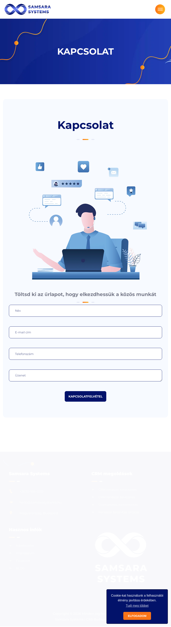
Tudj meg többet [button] (137, 605)
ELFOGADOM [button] (137, 615)
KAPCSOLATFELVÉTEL (85, 396)
